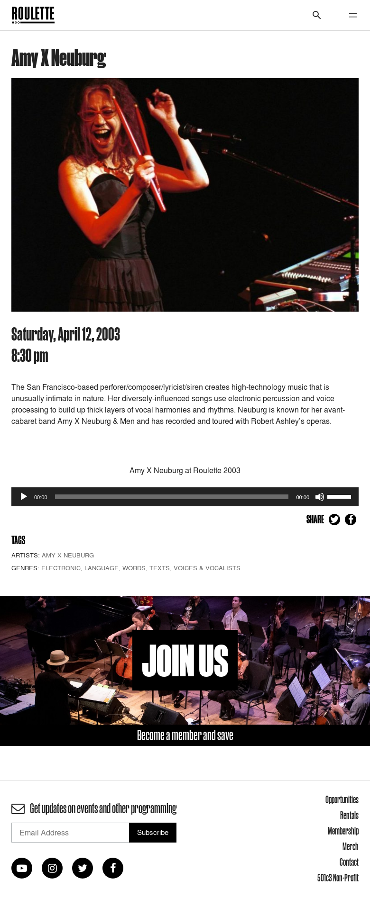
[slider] (172, 496)
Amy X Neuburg (68, 555)
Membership (343, 831)
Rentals (349, 815)
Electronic (61, 568)
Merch (350, 846)
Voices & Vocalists (207, 568)
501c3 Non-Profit (338, 877)
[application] (185, 496)
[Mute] (319, 497)
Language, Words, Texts (127, 568)
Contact (349, 862)
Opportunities (342, 799)
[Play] (23, 497)
